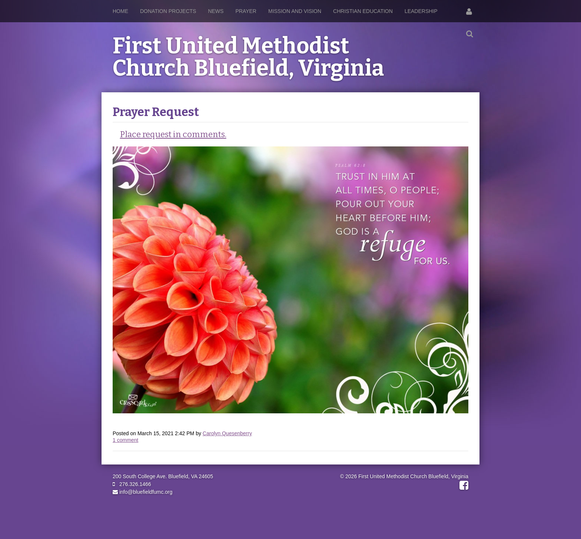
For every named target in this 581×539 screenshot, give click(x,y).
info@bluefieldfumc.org (142, 492)
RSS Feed (461, 120)
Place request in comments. (173, 134)
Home (120, 11)
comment (125, 440)
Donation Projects (168, 11)
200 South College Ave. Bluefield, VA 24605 (163, 476)
